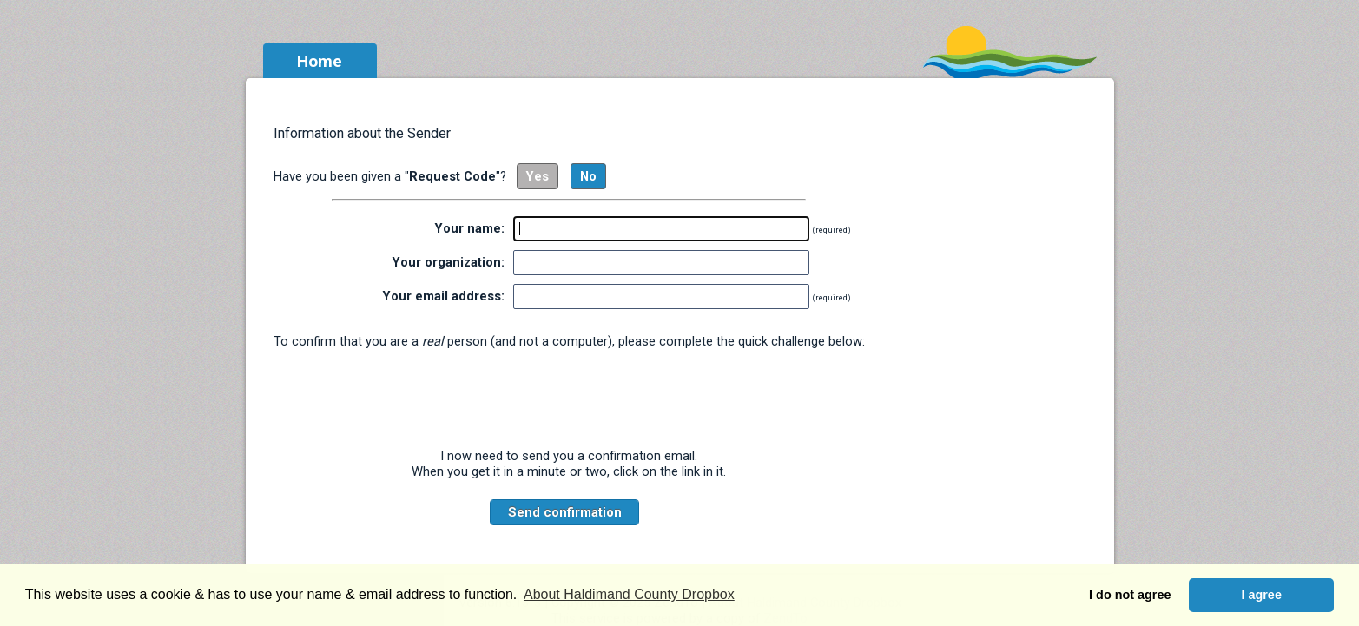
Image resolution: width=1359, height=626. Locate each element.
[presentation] (569, 398)
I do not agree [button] (1130, 595)
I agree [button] (1261, 595)
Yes (537, 176)
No (588, 176)
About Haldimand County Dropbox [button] (629, 594)
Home (319, 61)
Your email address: (444, 296)
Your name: (470, 228)
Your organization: (449, 262)
